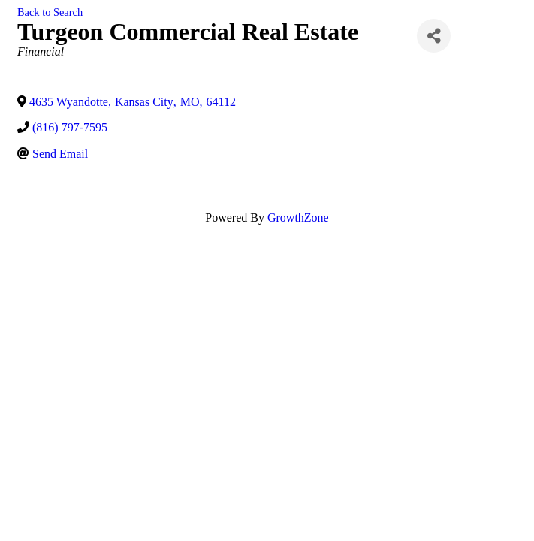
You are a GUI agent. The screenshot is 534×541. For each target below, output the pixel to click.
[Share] (434, 36)
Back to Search (50, 12)
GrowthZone (298, 217)
